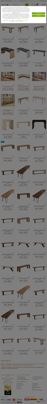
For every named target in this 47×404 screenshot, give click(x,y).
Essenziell (7, 20)
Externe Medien (25, 20)
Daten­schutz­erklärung (24, 18)
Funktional (13, 21)
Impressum (19, 17)
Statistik (12, 20)
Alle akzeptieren (39, 13)
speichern (38, 15)
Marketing (18, 20)
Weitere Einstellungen (19, 21)
